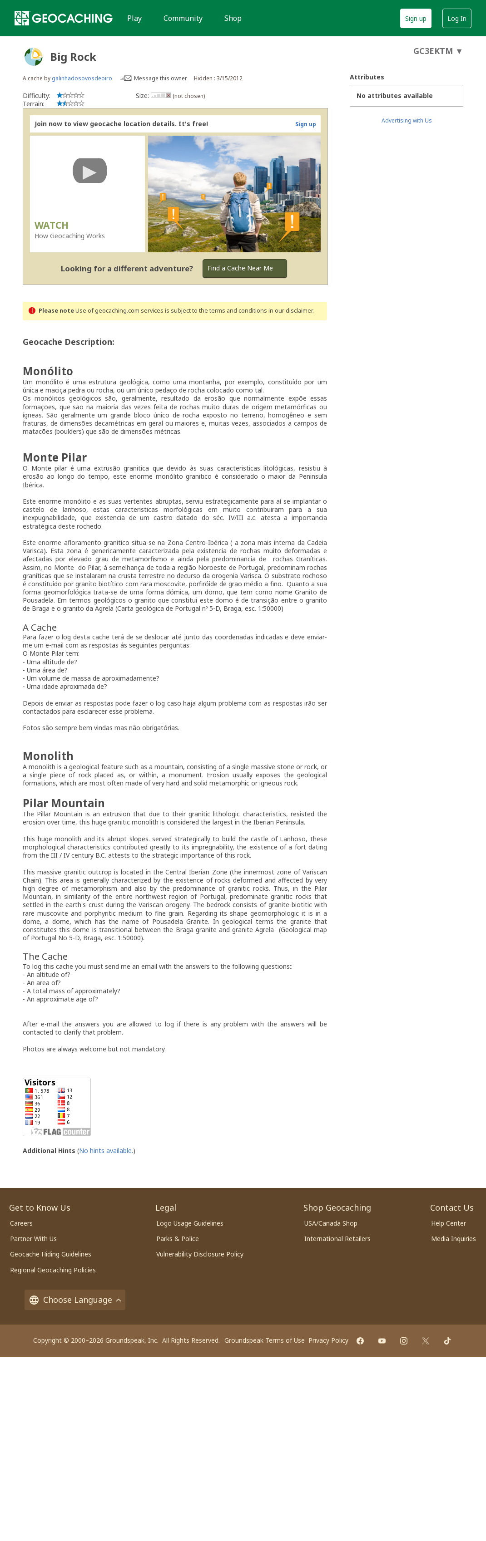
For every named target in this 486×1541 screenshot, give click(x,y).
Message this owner (160, 78)
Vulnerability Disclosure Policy (199, 1254)
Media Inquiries (453, 1238)
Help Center (448, 1223)
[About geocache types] (34, 57)
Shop (233, 18)
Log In (456, 18)
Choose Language (75, 1299)
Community (183, 18)
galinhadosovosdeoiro (82, 78)
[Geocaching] (64, 18)
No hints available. (106, 1150)
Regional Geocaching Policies (53, 1270)
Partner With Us (33, 1238)
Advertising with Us (407, 120)
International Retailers (337, 1238)
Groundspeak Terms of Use (264, 1340)
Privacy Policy (328, 1340)
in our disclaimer (290, 310)
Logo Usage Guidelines (189, 1223)
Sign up (415, 18)
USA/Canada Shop (330, 1223)
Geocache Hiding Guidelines (50, 1254)
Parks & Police (177, 1238)
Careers (21, 1223)
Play (134, 18)
